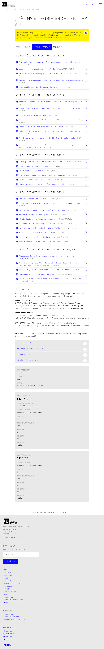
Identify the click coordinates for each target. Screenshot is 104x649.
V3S (6, 602)
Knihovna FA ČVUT (52, 343)
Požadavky (57, 47)
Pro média (9, 614)
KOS (6, 578)
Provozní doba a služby (14, 600)
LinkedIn (8, 639)
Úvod (6, 9)
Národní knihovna (52, 355)
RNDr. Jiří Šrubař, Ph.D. (63, 512)
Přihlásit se (10, 561)
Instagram (8, 634)
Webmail (8, 575)
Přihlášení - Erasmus (14, 583)
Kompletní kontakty (13, 537)
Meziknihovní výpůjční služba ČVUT (52, 349)
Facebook (8, 631)
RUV (6, 594)
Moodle (8, 581)
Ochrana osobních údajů (15, 619)
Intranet (9, 573)
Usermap (8, 586)
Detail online (10, 592)
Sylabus (27, 47)
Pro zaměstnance (12, 617)
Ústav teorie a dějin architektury (30, 385)
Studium (13, 9)
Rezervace (9, 597)
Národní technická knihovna (52, 360)
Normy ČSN (9, 589)
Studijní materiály (42, 47)
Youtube (7, 636)
